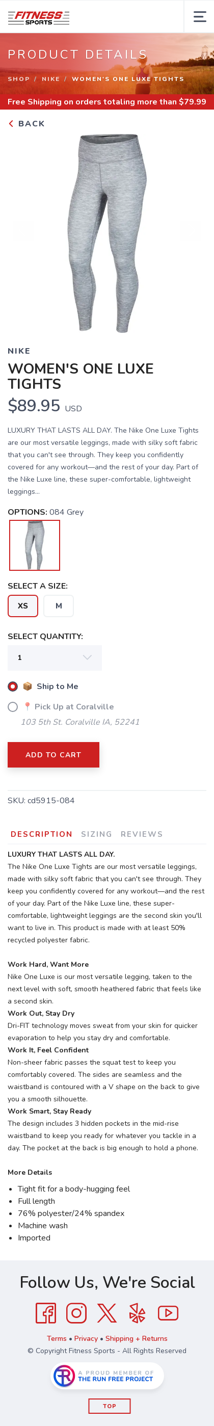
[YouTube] (168, 1313)
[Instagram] (76, 1313)
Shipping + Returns (136, 1338)
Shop (19, 79)
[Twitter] (107, 1313)
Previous (23, 231)
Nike (51, 79)
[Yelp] (137, 1313)
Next (190, 231)
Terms (57, 1338)
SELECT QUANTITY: (45, 636)
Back (26, 123)
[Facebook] (46, 1313)
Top (110, 1406)
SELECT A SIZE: (38, 586)
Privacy (86, 1338)
